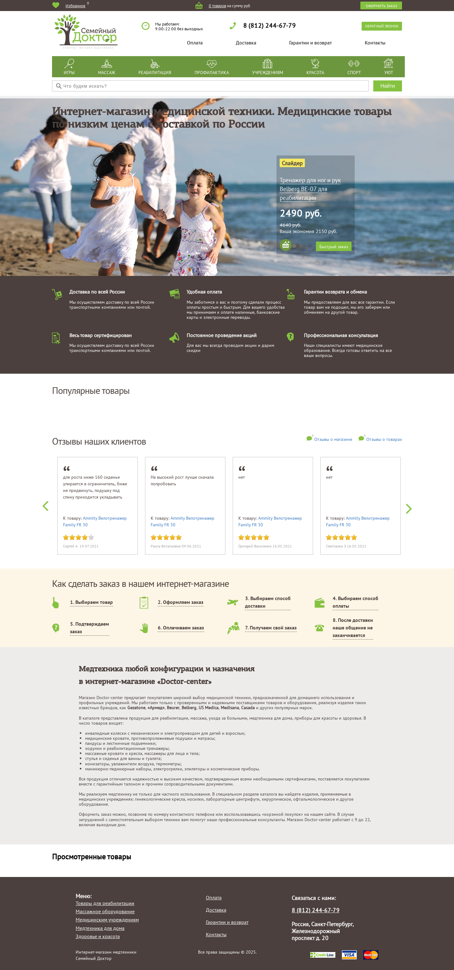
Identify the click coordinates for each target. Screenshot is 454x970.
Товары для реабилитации (105, 903)
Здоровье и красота (98, 936)
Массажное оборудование (105, 911)
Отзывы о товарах (384, 439)
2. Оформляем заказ (180, 602)
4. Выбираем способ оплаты (355, 602)
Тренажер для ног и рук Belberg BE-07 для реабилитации (310, 189)
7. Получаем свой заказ (271, 627)
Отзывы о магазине (333, 439)
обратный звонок (382, 25)
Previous (49, 507)
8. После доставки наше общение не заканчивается (353, 628)
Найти (388, 86)
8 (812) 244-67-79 (269, 25)
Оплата (195, 42)
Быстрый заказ (333, 246)
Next (405, 507)
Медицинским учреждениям (107, 919)
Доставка (246, 42)
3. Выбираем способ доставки (268, 602)
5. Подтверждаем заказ (89, 628)
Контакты (375, 42)
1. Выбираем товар (91, 602)
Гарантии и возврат (310, 42)
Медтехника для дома (100, 928)
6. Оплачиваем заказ (181, 627)
